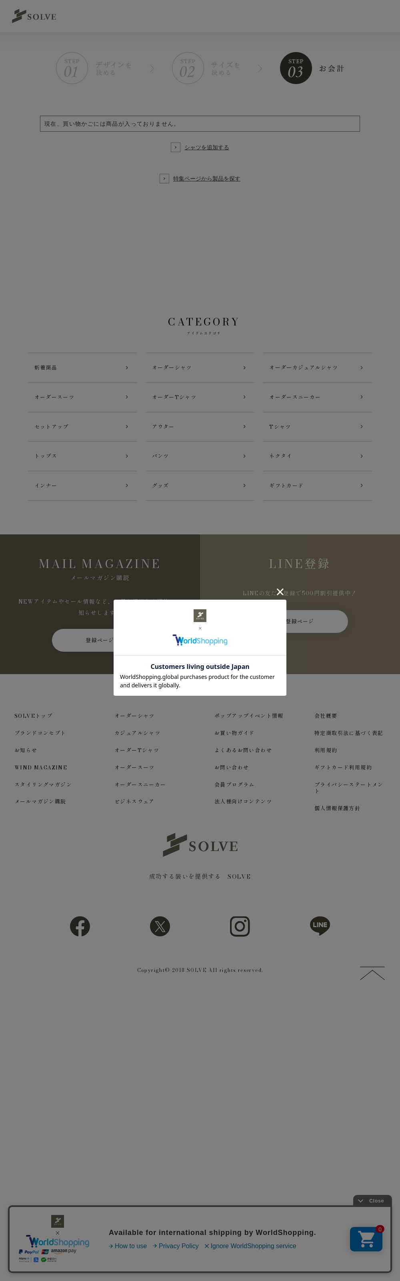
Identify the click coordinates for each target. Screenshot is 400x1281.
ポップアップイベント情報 (249, 724)
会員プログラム (234, 793)
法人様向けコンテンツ (243, 810)
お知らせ (26, 758)
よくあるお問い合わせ (243, 758)
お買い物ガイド (234, 741)
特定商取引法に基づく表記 (349, 741)
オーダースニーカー (140, 793)
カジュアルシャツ (137, 741)
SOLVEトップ (33, 724)
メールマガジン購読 (40, 810)
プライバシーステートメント (349, 796)
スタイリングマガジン (43, 793)
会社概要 (326, 724)
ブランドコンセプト (40, 741)
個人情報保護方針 (337, 817)
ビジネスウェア (134, 810)
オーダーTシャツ (136, 758)
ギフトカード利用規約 (343, 776)
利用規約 (326, 758)
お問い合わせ (231, 776)
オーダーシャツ (134, 724)
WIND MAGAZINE (40, 776)
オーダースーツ (134, 776)
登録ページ (100, 649)
